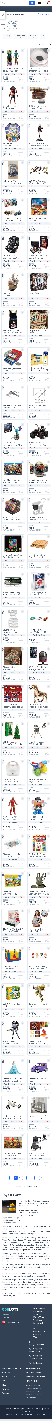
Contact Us (37, 1363)
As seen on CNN (10, 1323)
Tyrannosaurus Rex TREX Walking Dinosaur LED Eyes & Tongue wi (38, 406)
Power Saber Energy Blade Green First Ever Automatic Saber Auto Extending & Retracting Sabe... (12, 593)
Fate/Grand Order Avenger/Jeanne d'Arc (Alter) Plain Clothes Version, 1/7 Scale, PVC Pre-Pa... (38, 144)
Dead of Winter (35, 293)
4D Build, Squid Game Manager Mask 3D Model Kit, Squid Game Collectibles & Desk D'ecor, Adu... (38, 668)
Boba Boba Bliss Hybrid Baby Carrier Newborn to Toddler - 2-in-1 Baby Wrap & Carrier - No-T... (39, 930)
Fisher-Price (20, 36)
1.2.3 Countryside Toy (10, 893)
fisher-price (23, 1250)
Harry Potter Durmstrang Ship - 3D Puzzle (12, 294)
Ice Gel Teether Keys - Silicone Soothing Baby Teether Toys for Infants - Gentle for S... (38, 780)
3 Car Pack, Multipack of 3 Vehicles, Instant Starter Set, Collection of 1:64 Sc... (39, 631)
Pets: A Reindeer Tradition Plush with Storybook (37, 219)
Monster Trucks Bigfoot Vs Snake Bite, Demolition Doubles (12, 481)
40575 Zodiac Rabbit (11, 1005)
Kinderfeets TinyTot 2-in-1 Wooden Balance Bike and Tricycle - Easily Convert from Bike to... (12, 1117)
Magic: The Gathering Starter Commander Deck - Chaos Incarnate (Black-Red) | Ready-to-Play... (39, 257)
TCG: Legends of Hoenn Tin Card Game (12, 182)
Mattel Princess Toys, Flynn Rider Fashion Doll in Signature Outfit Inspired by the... (13, 70)
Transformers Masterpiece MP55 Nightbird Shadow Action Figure (11, 1042)
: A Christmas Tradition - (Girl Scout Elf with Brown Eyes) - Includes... (13, 930)
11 (33, 1178)
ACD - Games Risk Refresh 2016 (12, 1154)
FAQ (4, 1381)
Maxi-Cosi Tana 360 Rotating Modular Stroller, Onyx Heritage (38, 1154)
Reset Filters (43, 14)
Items (9, 15)
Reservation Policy (34, 1368)
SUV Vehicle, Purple (37, 1080)
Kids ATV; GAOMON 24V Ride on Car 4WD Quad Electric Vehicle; (38, 444)
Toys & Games (29, 1285)
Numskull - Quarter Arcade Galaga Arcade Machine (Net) (12, 331)
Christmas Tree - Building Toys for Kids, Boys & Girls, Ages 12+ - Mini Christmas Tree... (12, 743)
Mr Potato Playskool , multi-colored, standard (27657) (36, 818)
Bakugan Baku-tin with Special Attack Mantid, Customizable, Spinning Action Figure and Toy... (38, 1042)
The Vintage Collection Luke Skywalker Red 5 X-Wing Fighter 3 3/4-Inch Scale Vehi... (13, 406)
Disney (7, 36)
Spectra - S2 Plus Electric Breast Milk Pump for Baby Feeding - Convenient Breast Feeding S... (13, 780)
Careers (5, 1393)
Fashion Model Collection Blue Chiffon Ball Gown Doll (13, 1080)
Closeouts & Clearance (12, 1409)
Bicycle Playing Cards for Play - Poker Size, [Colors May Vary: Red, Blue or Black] (38, 593)
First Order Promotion (11, 1368)
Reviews (5, 1389)
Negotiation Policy (34, 1372)
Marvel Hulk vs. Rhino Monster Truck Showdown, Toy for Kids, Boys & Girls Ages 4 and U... (13, 219)
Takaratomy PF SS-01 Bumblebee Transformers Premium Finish (38, 1005)
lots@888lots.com (37, 1344)
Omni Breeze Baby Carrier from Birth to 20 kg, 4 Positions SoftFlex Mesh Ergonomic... (39, 893)
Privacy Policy (32, 1381)
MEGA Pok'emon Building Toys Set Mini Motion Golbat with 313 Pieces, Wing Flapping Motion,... (13, 444)
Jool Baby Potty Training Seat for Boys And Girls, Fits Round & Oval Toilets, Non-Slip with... (39, 70)
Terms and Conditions (35, 1377)
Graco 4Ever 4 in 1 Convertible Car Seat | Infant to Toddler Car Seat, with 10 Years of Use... (12, 257)
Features (6, 1372)
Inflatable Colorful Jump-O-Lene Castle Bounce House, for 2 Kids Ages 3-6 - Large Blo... (13, 967)
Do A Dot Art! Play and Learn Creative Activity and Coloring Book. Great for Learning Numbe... (38, 855)
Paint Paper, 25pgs (38, 331)
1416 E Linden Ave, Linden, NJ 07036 (39, 1311)
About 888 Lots (8, 1377)
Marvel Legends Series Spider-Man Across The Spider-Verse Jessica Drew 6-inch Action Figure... (12, 107)
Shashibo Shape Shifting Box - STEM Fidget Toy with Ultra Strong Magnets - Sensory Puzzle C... (11, 519)
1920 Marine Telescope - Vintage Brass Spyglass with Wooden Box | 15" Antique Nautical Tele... (39, 107)
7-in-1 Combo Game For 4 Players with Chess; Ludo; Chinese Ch (38, 556)
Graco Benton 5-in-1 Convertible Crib (37, 1117)
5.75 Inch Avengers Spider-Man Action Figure (12, 818)
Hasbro (33, 36)
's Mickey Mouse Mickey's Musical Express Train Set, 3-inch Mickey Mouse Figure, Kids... (12, 668)
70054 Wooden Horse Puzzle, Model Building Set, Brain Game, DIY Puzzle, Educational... (39, 706)
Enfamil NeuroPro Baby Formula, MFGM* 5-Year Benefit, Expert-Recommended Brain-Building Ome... (39, 369)
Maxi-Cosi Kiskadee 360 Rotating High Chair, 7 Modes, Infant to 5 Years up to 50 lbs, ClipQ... (39, 743)
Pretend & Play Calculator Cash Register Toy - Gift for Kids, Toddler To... (12, 369)
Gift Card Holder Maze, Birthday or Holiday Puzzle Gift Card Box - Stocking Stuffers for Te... (12, 855)
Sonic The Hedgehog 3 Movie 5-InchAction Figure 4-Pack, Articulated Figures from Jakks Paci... (39, 967)
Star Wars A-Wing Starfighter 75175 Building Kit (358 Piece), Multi (39, 182)
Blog (4, 1385)
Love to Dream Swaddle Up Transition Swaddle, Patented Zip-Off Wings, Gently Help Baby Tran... (12, 631)
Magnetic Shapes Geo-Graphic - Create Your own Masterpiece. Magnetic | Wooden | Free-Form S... (12, 556)
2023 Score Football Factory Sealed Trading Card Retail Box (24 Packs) (13, 706)
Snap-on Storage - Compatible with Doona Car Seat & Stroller (38, 519)
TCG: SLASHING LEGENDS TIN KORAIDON (12, 144)
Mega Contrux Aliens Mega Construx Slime (38, 481)
